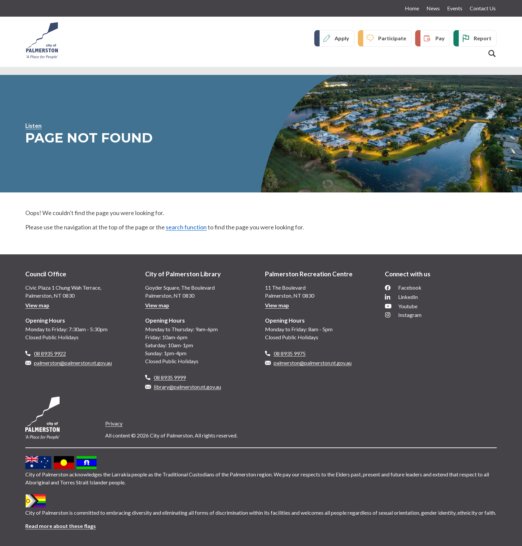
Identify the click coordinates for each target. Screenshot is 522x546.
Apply (342, 38)
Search (492, 53)
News (433, 8)
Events (454, 8)
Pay (440, 38)
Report (482, 38)
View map (37, 305)
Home (412, 8)
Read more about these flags (60, 526)
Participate (392, 38)
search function (186, 227)
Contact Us (483, 8)
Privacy (114, 423)
